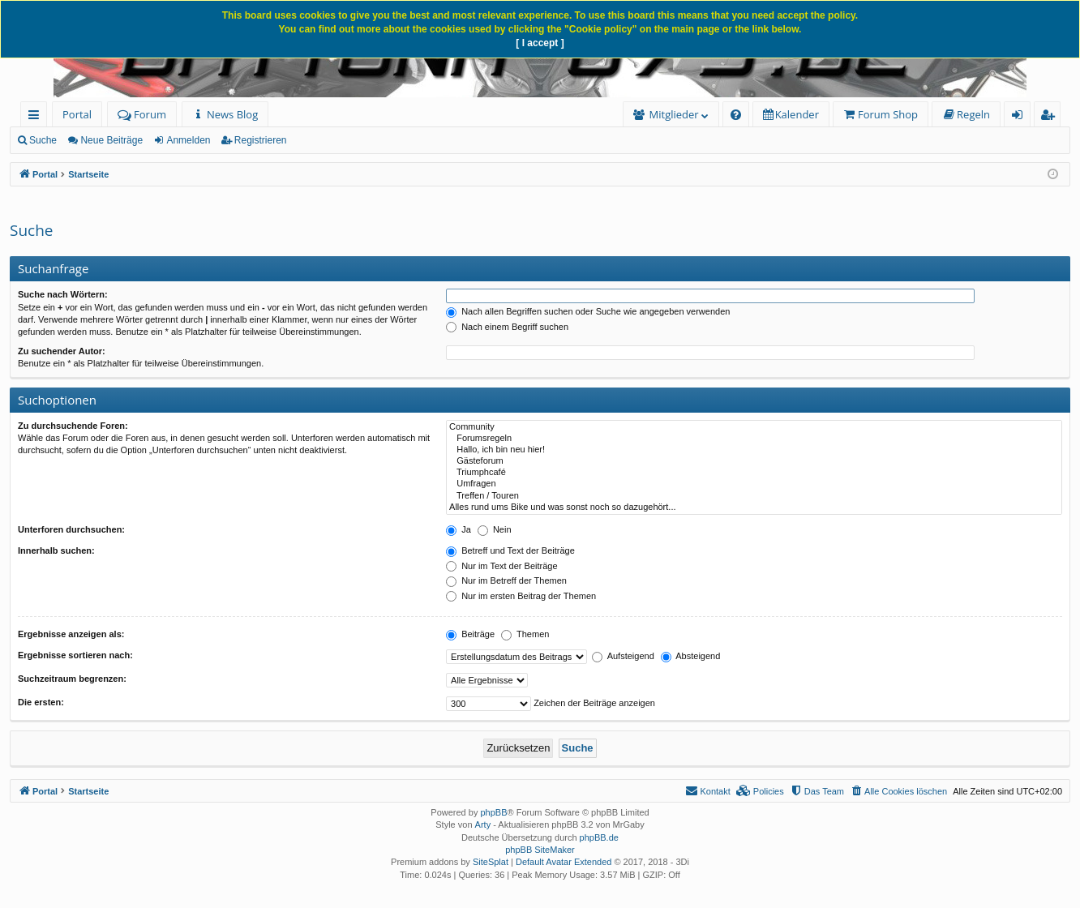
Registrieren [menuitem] (1051, 117)
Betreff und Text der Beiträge (510, 550)
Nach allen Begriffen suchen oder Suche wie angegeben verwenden (588, 311)
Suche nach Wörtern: (63, 294)
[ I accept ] (540, 43)
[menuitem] (225, 114)
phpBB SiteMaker (540, 849)
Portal (77, 114)
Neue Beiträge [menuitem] (111, 140)
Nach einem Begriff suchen (507, 327)
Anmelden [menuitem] (1022, 117)
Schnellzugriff (37, 117)
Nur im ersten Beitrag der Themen (521, 596)
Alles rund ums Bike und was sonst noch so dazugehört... (754, 507)
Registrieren (260, 140)
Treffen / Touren (754, 496)
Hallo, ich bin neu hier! (754, 450)
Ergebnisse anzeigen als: (71, 634)
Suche (43, 140)
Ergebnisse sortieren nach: (75, 655)
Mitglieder (674, 114)
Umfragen (754, 484)
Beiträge (470, 634)
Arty (483, 824)
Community (754, 427)
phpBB (493, 812)
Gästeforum (754, 461)
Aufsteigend (623, 656)
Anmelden (188, 140)
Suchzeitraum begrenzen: (72, 678)
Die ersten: (41, 702)
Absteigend (691, 656)
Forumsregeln (754, 438)
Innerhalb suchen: (56, 550)
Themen (525, 634)
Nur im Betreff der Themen (506, 580)
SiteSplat (490, 862)
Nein (495, 529)
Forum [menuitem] (142, 114)
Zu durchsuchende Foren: (73, 425)
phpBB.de (599, 837)
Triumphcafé (754, 472)
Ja (458, 529)
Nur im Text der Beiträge (501, 566)
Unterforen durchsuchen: (71, 529)
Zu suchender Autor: (61, 351)
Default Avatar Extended (563, 862)
